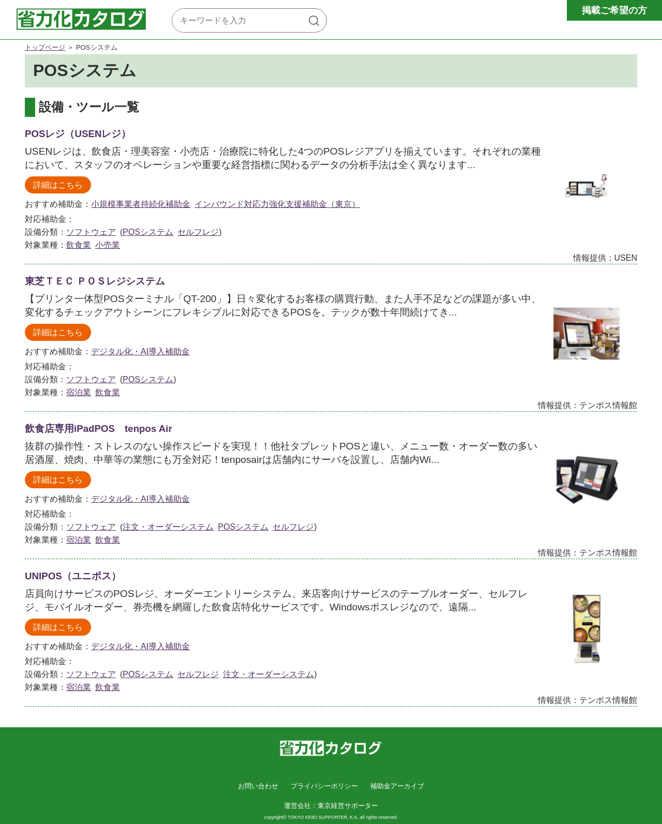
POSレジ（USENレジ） (78, 133)
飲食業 (78, 245)
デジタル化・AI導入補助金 (140, 351)
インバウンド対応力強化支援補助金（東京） (277, 204)
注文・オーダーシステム (168, 526)
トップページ (45, 47)
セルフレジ (198, 232)
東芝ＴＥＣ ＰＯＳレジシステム (95, 281)
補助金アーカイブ (397, 786)
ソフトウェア (91, 232)
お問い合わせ (258, 786)
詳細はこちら (58, 185)
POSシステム (148, 232)
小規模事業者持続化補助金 (140, 204)
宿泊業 (78, 392)
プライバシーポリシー (324, 786)
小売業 (107, 245)
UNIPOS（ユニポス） (73, 576)
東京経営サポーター (348, 806)
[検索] (314, 20)
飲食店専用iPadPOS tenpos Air (98, 428)
